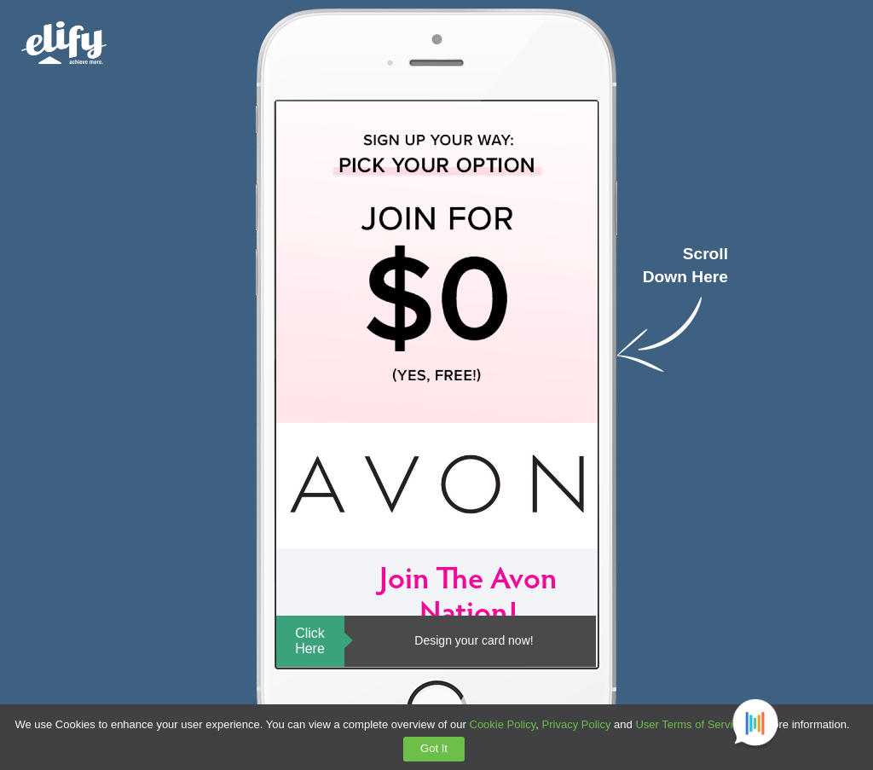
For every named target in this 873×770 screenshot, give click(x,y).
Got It (434, 748)
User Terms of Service (689, 724)
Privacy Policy (576, 724)
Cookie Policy (503, 724)
